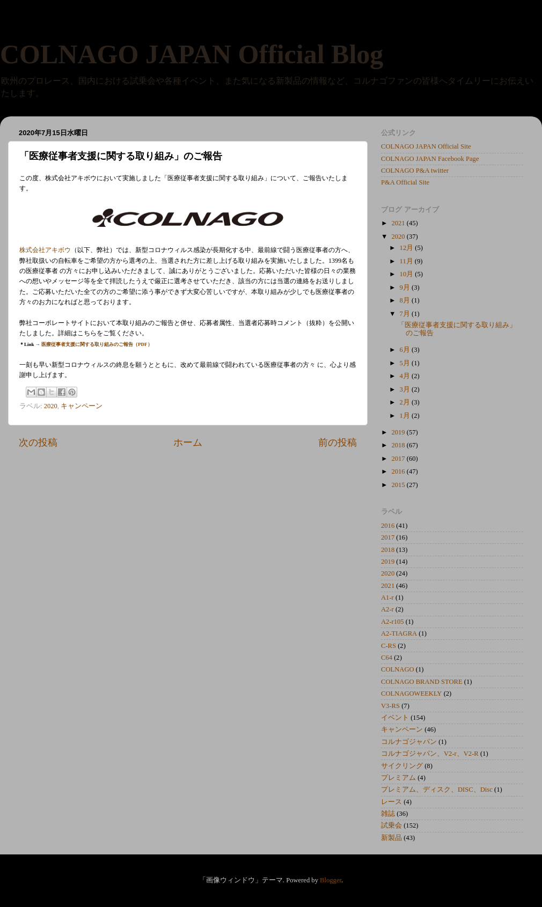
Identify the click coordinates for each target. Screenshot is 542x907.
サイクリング (402, 766)
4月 (406, 376)
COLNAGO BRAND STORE (422, 681)
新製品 (391, 838)
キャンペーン (81, 406)
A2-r (387, 609)
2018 (398, 445)
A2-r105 (392, 621)
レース (391, 802)
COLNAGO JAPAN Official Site (426, 146)
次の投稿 (38, 442)
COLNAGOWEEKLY (411, 693)
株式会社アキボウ (45, 250)
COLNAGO (397, 669)
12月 (407, 248)
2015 (398, 485)
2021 (398, 223)
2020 (50, 406)
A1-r (387, 597)
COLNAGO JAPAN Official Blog (191, 54)
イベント (395, 717)
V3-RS (390, 706)
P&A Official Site (405, 182)
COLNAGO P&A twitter (415, 170)
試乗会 (391, 825)
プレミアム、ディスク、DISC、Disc (437, 789)
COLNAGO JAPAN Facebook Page (430, 159)
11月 (407, 261)
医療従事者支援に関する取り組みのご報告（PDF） (96, 344)
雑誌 (388, 813)
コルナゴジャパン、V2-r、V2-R (430, 753)
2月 (406, 402)
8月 (406, 300)
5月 (406, 363)
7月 (406, 314)
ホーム (187, 442)
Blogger (330, 880)
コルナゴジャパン (409, 742)
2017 (398, 458)
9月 (406, 287)
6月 (406, 349)
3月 (406, 389)
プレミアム (398, 777)
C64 (386, 657)
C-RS (388, 646)
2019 (398, 432)
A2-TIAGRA (399, 633)
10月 (407, 274)
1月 (406, 415)
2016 (398, 471)
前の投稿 (337, 442)
